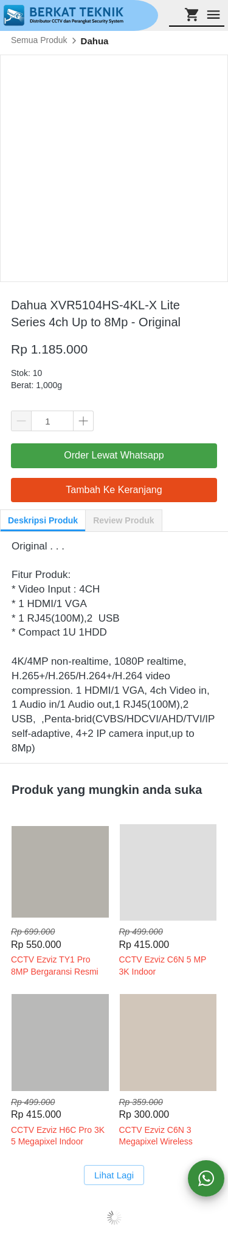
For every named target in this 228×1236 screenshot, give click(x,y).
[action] (206, 1178)
